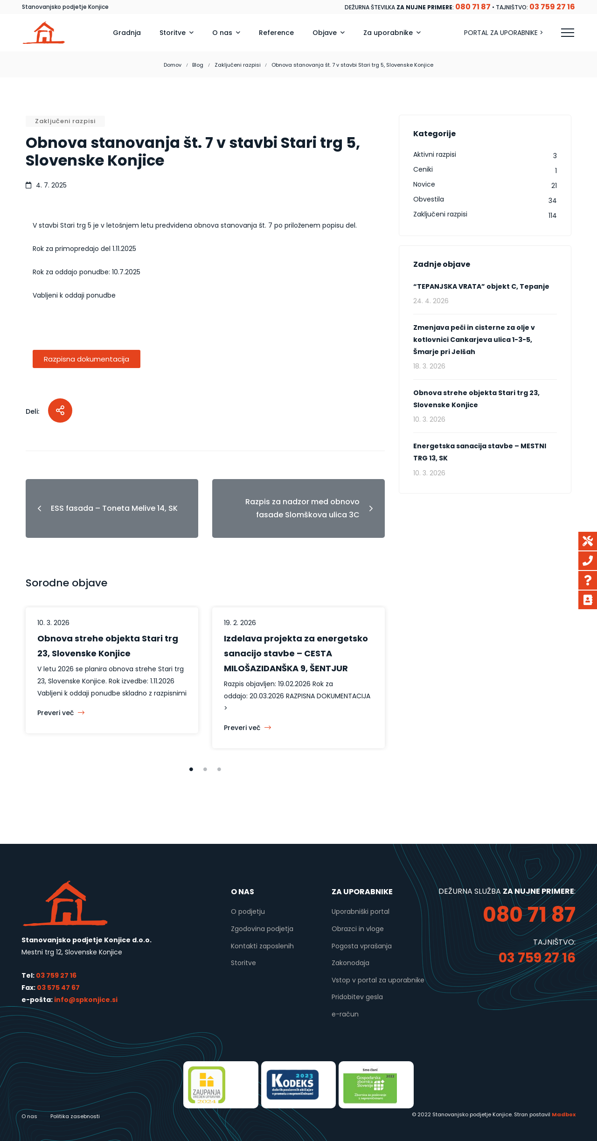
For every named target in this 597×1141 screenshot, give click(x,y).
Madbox (564, 1114)
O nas (29, 1116)
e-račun (345, 1014)
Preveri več (60, 712)
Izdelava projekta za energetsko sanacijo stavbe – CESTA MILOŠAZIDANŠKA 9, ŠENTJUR (296, 653)
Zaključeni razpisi (238, 65)
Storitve (243, 962)
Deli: (32, 411)
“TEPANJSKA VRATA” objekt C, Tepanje (481, 286)
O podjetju (248, 911)
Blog (197, 65)
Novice (424, 184)
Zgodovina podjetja (262, 928)
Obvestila (428, 199)
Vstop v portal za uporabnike (378, 980)
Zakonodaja (350, 962)
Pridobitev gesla (357, 997)
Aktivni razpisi (434, 154)
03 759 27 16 (56, 975)
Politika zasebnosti (75, 1116)
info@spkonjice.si (85, 999)
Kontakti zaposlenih (262, 946)
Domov (172, 65)
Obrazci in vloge (358, 928)
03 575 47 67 (58, 987)
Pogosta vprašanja (362, 946)
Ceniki (423, 169)
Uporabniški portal (360, 911)
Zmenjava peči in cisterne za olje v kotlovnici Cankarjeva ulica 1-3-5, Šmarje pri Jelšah (474, 339)
